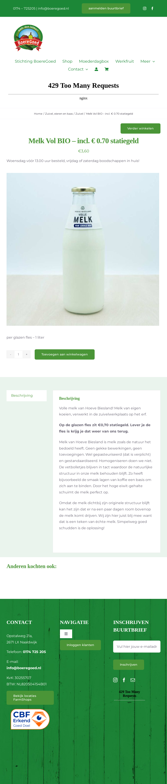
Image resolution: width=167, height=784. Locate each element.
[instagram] (144, 8)
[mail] (133, 680)
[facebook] (152, 8)
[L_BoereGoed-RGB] (28, 19)
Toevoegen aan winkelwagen (64, 354)
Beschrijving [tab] (22, 395)
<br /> (129, 713)
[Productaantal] (18, 354)
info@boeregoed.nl (53, 8)
